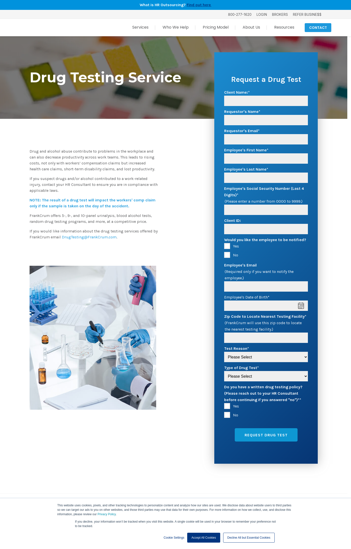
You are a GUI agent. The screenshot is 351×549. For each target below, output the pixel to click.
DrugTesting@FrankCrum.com (89, 237)
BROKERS (280, 14)
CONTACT (318, 27)
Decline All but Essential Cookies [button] (248, 537)
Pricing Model (216, 27)
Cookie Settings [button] (174, 537)
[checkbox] (266, 250)
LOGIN (261, 14)
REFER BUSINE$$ (307, 14)
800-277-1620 (239, 14)
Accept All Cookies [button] (203, 537)
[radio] (266, 246)
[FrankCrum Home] (51, 27)
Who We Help (176, 27)
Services (140, 27)
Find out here (199, 4)
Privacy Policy (107, 514)
